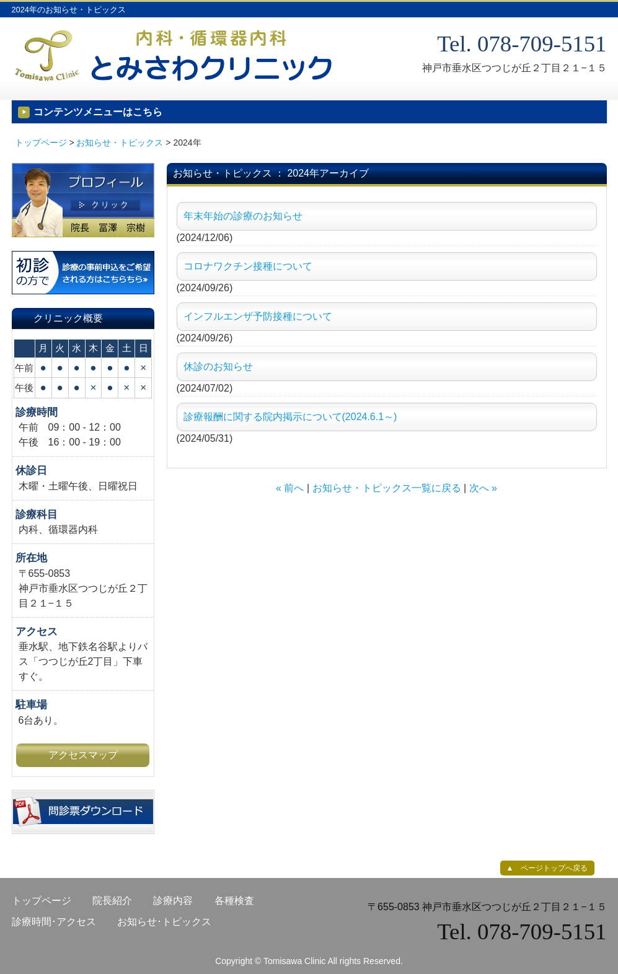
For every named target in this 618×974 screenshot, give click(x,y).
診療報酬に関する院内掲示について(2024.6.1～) (290, 416)
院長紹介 (112, 900)
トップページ (41, 142)
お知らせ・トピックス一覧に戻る (386, 488)
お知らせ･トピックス (164, 921)
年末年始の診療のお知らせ (242, 216)
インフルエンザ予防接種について (257, 316)
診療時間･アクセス (54, 921)
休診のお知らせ (218, 366)
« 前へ (290, 488)
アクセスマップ (83, 755)
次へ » (483, 488)
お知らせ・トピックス (119, 142)
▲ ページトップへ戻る (547, 868)
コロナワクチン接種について (247, 266)
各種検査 (234, 900)
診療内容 (173, 900)
